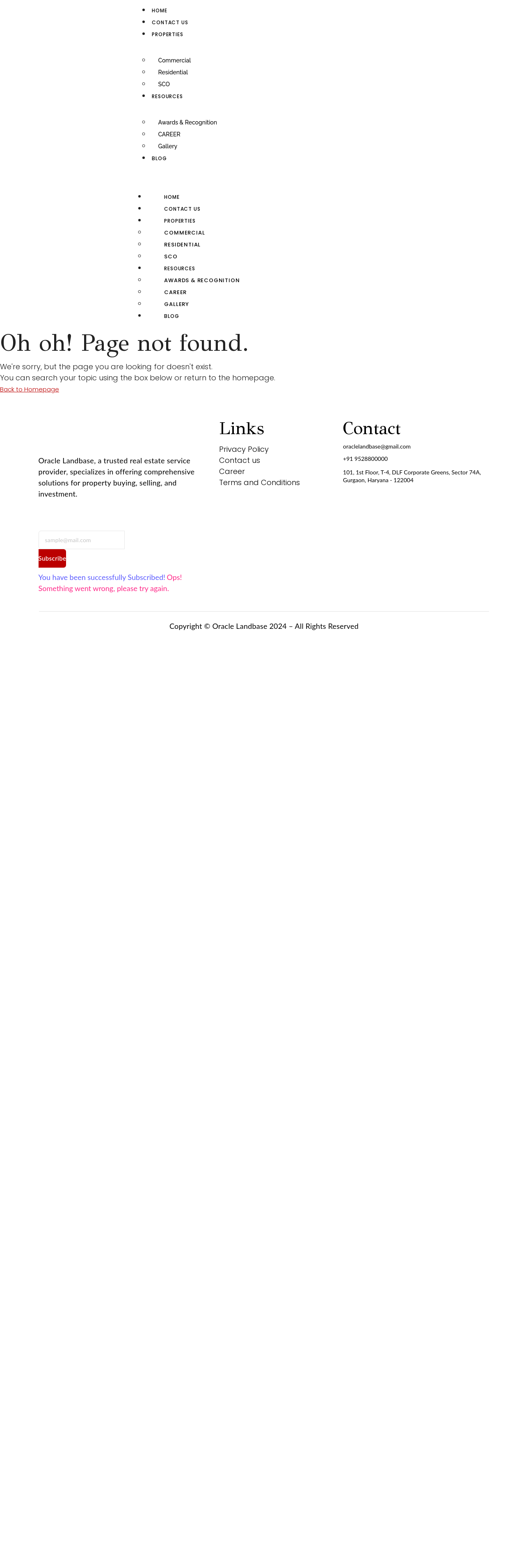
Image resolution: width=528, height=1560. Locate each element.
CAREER (169, 134)
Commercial (174, 60)
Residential (172, 72)
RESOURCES (167, 96)
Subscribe (52, 558)
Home (159, 10)
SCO (163, 84)
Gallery (167, 146)
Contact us (170, 22)
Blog (159, 158)
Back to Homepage (29, 389)
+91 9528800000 (365, 458)
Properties (167, 34)
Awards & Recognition (187, 122)
